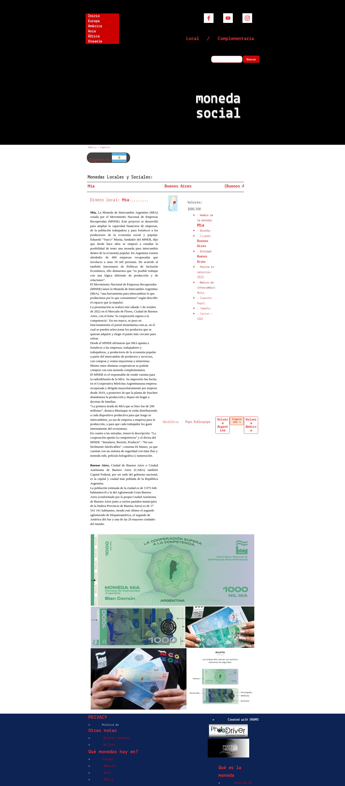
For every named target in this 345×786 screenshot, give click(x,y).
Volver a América (251, 425)
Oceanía (95, 41)
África (94, 36)
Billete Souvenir (117, 738)
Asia (92, 31)
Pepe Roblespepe (197, 422)
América (95, 26)
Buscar (251, 59)
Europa (94, 21)
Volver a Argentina (222, 425)
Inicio (94, 16)
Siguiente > (237, 421)
